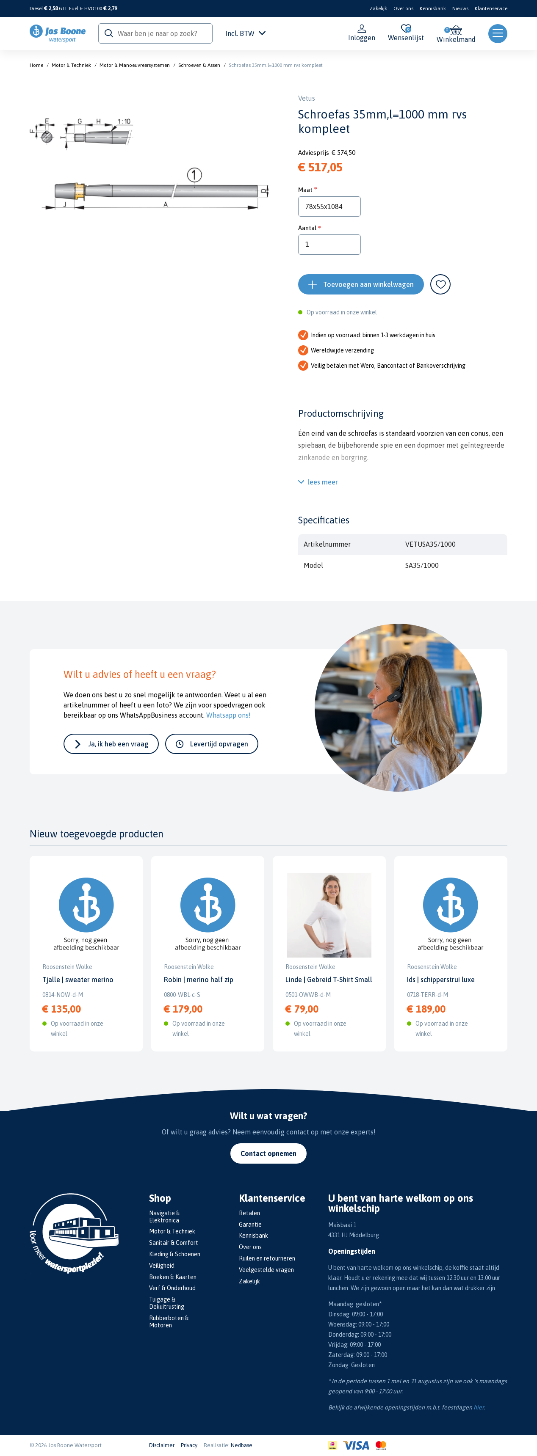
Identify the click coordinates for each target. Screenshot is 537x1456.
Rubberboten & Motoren (169, 1322)
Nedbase (241, 1445)
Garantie (250, 1224)
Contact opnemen (268, 1153)
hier (478, 1407)
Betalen (249, 1213)
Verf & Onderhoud (172, 1288)
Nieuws (460, 8)
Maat (305, 189)
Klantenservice (491, 8)
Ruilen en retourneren (267, 1258)
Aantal (307, 227)
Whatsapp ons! (228, 715)
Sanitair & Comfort (173, 1242)
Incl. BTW (245, 33)
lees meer (322, 482)
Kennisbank (433, 8)
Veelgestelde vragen (266, 1269)
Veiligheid (161, 1265)
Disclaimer (161, 1445)
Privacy (189, 1445)
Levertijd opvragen (219, 744)
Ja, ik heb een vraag (119, 744)
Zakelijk (378, 8)
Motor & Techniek (71, 65)
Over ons (403, 8)
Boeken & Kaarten (173, 1277)
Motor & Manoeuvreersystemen (135, 65)
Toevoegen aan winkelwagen (368, 284)
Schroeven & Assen (199, 65)
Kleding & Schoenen (174, 1254)
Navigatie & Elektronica (164, 1217)
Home (36, 65)
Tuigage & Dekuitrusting (166, 1303)
